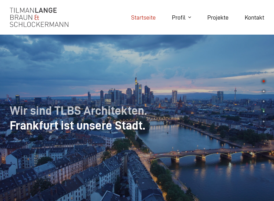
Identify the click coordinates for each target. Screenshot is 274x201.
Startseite (143, 17)
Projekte (218, 17)
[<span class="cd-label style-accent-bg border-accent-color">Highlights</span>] (263, 110)
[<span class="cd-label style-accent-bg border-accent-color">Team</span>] (263, 99)
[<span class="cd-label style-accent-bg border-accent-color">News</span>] (263, 120)
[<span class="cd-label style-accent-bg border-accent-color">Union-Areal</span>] (263, 89)
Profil (181, 17)
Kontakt (254, 17)
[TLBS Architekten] (39, 17)
